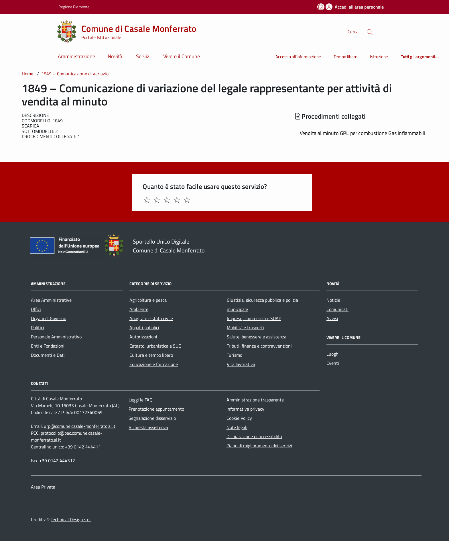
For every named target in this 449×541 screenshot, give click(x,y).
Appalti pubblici (144, 327)
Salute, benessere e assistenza (256, 336)
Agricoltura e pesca (148, 300)
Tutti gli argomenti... (420, 56)
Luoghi (333, 353)
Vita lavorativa (241, 364)
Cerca (353, 31)
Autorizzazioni (143, 336)
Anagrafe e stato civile (151, 318)
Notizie (333, 300)
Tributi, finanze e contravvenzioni (259, 345)
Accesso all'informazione (298, 56)
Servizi (143, 56)
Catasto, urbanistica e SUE (155, 345)
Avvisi (332, 318)
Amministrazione (76, 56)
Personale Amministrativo (56, 336)
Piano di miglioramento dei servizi (259, 445)
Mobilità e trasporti (245, 327)
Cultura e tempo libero (151, 355)
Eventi (332, 363)
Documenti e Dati (48, 355)
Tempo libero (345, 56)
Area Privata (43, 486)
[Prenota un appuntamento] (321, 7)
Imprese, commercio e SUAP (254, 318)
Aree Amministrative (51, 300)
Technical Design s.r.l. (71, 519)
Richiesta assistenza (148, 427)
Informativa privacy (245, 408)
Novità (115, 56)
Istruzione (379, 56)
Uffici (36, 309)
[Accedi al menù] (28, 30)
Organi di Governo (48, 318)
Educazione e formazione (153, 364)
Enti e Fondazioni (47, 345)
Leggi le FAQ (141, 399)
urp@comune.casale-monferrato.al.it (79, 426)
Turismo (234, 355)
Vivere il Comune (181, 56)
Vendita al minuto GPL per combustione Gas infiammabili (362, 133)
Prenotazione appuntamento (156, 408)
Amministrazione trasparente (255, 399)
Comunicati (337, 309)
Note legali (237, 427)
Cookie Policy (239, 418)
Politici (37, 327)
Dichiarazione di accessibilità (254, 436)
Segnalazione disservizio (152, 418)
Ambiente (138, 309)
